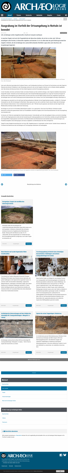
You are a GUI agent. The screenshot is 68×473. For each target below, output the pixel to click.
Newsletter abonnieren (11, 431)
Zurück (34, 372)
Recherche (29, 15)
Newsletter (19, 435)
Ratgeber (49, 15)
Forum (59, 15)
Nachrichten (5, 384)
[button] (6, 175)
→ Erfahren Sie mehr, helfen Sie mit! (11, 462)
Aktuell (10, 15)
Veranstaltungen (6, 396)
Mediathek (39, 15)
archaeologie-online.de (6, 18)
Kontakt (11, 466)
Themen (18, 15)
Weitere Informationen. (38, 471)
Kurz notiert (22, 18)
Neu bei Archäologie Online (9, 400)
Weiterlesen (28, 243)
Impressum (4, 466)
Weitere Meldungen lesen (34, 359)
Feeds (3, 392)
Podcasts (4, 422)
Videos (4, 418)
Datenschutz (18, 466)
